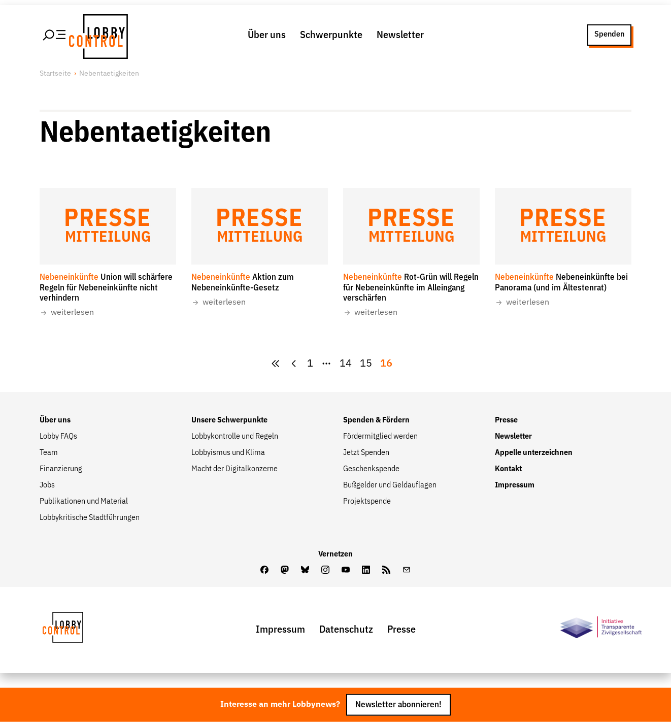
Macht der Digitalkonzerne (234, 469)
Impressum (514, 485)
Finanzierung (61, 469)
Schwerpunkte (331, 35)
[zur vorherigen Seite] (294, 363)
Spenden (609, 34)
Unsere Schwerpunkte (229, 420)
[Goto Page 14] (346, 363)
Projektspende (367, 502)
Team (49, 453)
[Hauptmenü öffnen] (55, 35)
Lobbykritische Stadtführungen (90, 518)
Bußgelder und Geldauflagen (390, 485)
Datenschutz (346, 630)
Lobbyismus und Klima (228, 453)
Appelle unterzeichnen (534, 453)
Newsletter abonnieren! (398, 705)
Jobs (47, 485)
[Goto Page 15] (366, 363)
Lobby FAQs (58, 437)
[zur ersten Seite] (276, 363)
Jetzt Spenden (366, 453)
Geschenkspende (371, 469)
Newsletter (400, 35)
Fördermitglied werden (380, 437)
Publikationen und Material (84, 502)
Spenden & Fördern (376, 420)
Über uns (267, 35)
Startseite (55, 73)
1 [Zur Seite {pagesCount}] (310, 363)
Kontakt (508, 469)
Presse (506, 420)
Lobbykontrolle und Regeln (234, 437)
